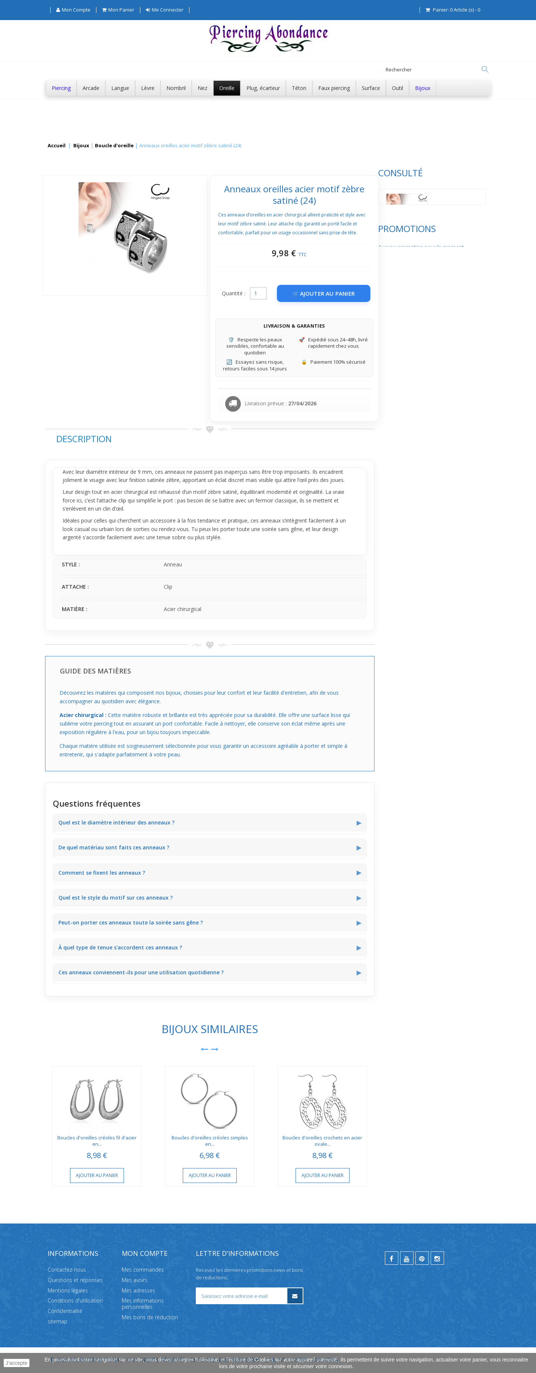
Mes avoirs (134, 1279)
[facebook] (391, 1258)
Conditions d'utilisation (75, 1300)
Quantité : (345, 293)
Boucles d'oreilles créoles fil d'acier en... (208, 1140)
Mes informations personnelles (143, 1304)
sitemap (57, 1321)
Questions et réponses (75, 1279)
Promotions (74, 271)
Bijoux (81, 146)
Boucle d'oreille (114, 146)
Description (195, 439)
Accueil (57, 146)
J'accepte (17, 1363)
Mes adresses (138, 1290)
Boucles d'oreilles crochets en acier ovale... (433, 1140)
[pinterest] (422, 1258)
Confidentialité (65, 1311)
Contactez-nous (67, 1269)
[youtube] (407, 1258)
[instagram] (437, 1258)
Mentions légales (68, 1290)
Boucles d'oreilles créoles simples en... (321, 1140)
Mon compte (145, 1253)
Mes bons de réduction (150, 1317)
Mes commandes (143, 1269)
